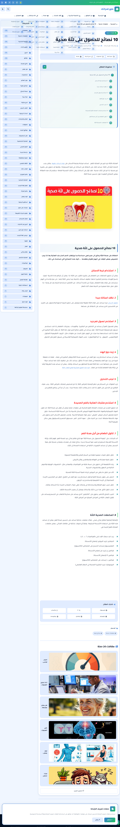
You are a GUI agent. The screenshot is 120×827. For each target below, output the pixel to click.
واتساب (54, 612)
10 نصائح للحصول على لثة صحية (99, 76)
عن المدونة (68, 800)
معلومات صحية (111, 33)
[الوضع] (3, 9)
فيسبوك (103, 612)
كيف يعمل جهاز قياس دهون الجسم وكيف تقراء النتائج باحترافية (81, 729)
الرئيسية (69, 796)
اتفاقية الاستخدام (67, 810)
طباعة (71, 57)
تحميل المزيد (79, 760)
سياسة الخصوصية (66, 807)
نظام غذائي (18, 800)
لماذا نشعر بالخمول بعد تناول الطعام (89, 747)
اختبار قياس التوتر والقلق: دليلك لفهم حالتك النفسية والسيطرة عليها (79, 660)
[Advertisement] (79, 147)
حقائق (19, 807)
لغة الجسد (43, 810)
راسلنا (70, 803)
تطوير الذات (43, 800)
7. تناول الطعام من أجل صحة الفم (98, 118)
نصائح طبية (96, 635)
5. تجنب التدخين (103, 106)
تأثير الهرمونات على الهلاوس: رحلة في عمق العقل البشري (83, 712)
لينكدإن (79, 618)
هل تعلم (18, 803)
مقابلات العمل (42, 807)
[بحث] (8, 9)
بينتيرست (54, 618)
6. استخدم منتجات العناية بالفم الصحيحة (96, 112)
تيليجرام (103, 618)
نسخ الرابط (83, 57)
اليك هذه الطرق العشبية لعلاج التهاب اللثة (73, 369)
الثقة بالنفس (42, 803)
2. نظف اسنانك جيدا (102, 88)
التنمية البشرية (42, 796)
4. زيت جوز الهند (103, 100)
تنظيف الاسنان (112, 305)
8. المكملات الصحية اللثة (101, 124)
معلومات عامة (17, 810)
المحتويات (96, 57)
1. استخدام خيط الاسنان (101, 82)
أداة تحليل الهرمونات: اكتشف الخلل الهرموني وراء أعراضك (83, 678)
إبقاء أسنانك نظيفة (56, 165)
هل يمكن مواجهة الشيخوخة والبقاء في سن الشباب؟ (85, 695)
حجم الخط (110, 57)
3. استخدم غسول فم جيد (101, 94)
